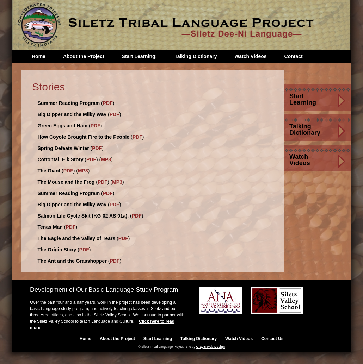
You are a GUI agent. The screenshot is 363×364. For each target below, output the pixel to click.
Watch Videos (250, 56)
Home (38, 56)
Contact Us (272, 338)
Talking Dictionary (195, 56)
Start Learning (302, 99)
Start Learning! (139, 56)
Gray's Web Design (210, 347)
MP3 (106, 159)
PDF (108, 103)
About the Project (83, 56)
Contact (293, 56)
